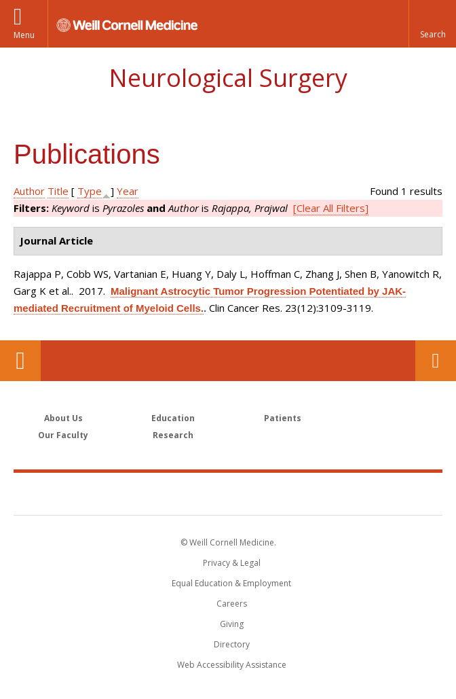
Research (173, 435)
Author (29, 191)
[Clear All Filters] (330, 208)
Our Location (20, 360)
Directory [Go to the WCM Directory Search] (232, 644)
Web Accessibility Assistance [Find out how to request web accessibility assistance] (231, 664)
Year (127, 191)
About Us (63, 418)
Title (58, 191)
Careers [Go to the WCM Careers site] (231, 603)
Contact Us (435, 360)
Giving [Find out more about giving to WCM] (232, 624)
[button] (432, 24)
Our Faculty (63, 435)
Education (173, 418)
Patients (282, 418)
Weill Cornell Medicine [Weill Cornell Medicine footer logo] (228, 493)
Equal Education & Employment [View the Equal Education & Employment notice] (231, 583)
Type (89, 191)
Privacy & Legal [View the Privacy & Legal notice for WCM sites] (232, 563)
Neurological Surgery (228, 77)
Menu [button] (24, 35)
